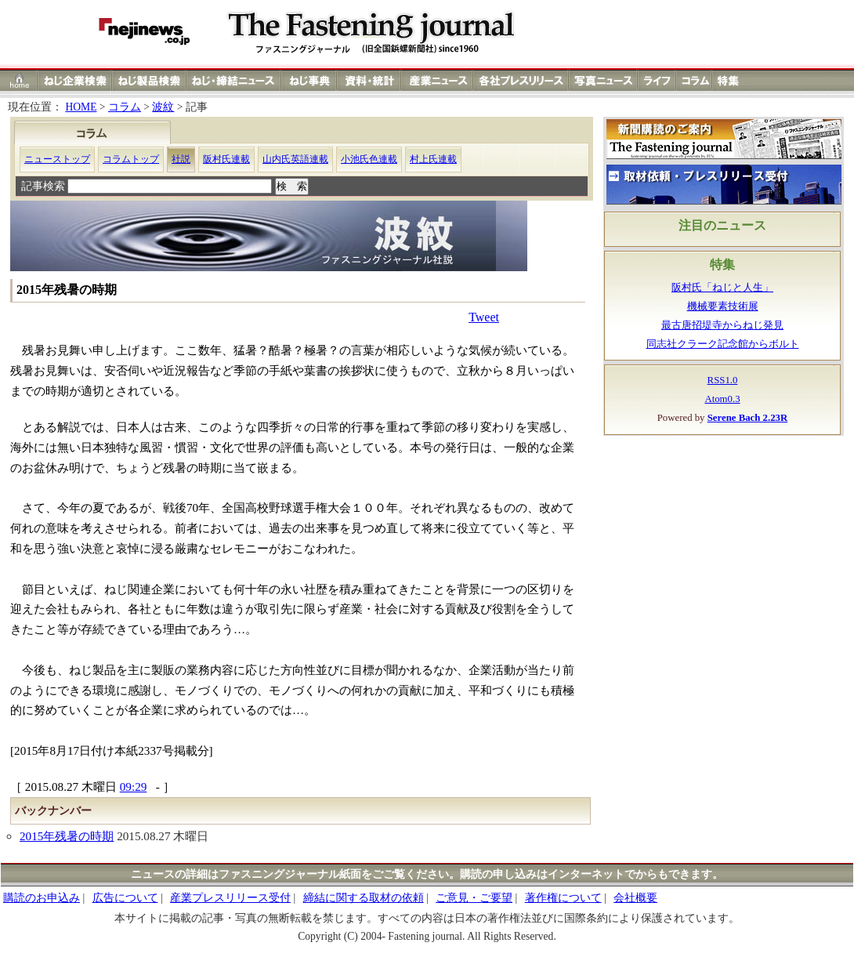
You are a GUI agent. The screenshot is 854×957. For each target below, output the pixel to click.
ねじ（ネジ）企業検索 (75, 80)
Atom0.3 (722, 398)
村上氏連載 (433, 159)
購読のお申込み (41, 898)
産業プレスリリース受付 (230, 898)
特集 (730, 80)
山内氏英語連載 (295, 159)
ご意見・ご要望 (474, 898)
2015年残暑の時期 (67, 836)
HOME (80, 107)
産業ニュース (438, 80)
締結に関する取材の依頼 (363, 898)
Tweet (484, 317)
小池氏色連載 (369, 159)
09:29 (133, 786)
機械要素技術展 (722, 306)
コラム (694, 80)
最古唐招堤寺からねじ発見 (722, 325)
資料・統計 (369, 80)
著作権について (563, 898)
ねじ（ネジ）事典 (309, 80)
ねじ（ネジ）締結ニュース (233, 80)
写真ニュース (603, 80)
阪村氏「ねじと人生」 (722, 287)
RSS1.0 (722, 380)
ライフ (657, 80)
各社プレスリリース (521, 80)
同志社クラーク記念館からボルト (722, 344)
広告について (125, 898)
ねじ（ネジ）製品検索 (149, 80)
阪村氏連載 (226, 159)
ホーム (19, 80)
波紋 (163, 107)
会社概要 (635, 898)
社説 (181, 159)
